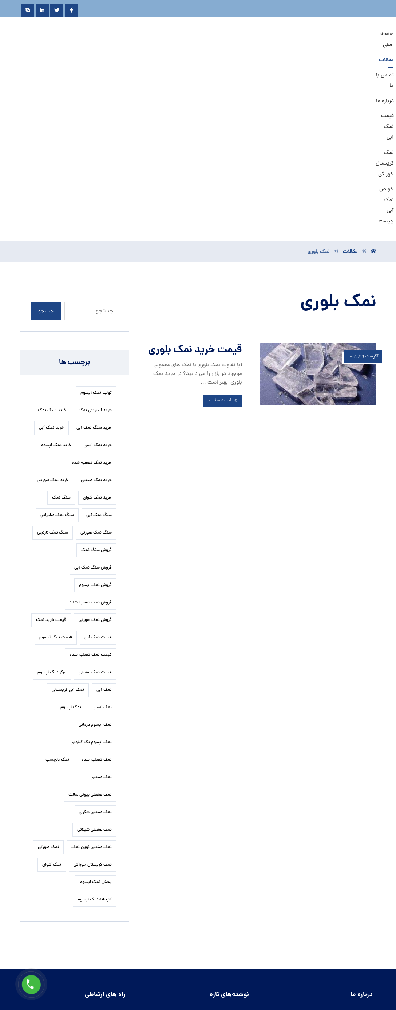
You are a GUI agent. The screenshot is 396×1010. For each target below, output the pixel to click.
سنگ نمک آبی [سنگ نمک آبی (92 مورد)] (99, 344)
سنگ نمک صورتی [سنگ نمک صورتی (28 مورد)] (96, 361)
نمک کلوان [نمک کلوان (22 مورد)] (51, 693)
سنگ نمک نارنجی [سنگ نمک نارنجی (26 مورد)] (52, 361)
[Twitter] (56, 10)
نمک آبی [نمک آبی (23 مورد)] (104, 518)
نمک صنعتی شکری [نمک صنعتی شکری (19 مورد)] (95, 641)
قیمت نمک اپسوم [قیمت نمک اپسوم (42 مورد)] (55, 466)
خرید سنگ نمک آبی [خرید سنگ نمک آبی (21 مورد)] (94, 256)
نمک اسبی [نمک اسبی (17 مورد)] (103, 536)
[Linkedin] (42, 10)
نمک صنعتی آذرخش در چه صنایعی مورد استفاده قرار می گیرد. (197, 906)
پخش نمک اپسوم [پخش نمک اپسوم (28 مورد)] (96, 711)
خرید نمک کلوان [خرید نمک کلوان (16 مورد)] (97, 326)
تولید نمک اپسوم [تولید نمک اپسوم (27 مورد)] (96, 221)
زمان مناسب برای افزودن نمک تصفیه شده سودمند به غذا (194, 865)
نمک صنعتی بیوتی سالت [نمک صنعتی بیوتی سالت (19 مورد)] (90, 623)
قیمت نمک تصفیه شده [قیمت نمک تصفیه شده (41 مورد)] (91, 483)
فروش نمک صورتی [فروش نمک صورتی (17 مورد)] (95, 448)
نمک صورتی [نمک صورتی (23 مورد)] (48, 676)
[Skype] (27, 10)
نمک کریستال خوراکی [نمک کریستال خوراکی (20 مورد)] (93, 693)
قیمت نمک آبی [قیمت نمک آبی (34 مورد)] (98, 466)
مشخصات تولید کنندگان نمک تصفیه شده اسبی (197, 922)
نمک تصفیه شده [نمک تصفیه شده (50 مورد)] (97, 588)
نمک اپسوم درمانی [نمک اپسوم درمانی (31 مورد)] (95, 553)
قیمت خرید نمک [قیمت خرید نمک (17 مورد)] (51, 448)
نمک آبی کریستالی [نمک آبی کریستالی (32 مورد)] (68, 518)
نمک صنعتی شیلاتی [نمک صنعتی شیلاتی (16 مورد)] (94, 658)
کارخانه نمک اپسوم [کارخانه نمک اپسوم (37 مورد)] (95, 728)
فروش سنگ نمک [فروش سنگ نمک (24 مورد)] (96, 379)
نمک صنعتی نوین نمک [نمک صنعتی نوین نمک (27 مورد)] (91, 676)
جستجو (46, 140)
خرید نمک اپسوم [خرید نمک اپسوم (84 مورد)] (56, 274)
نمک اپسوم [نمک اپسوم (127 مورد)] (70, 536)
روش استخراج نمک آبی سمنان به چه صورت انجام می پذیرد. (196, 959)
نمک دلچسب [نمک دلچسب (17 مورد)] (57, 588)
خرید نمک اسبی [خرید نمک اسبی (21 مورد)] (98, 274)
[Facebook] (71, 10)
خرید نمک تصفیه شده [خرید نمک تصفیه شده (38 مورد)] (92, 291)
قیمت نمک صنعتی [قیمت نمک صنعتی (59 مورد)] (95, 501)
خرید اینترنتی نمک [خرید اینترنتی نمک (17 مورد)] (95, 239)
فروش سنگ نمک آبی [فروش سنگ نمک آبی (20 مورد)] (93, 396)
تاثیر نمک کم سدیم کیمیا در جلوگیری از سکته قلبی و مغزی (195, 938)
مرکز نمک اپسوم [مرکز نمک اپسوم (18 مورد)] (51, 501)
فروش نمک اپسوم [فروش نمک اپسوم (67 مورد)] (95, 414)
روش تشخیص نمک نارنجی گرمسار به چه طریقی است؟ (198, 886)
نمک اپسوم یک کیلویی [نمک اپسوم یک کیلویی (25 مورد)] (91, 571)
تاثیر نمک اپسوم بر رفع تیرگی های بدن (206, 848)
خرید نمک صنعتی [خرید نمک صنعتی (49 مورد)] (96, 309)
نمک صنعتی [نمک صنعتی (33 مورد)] (101, 606)
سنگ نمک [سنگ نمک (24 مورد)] (61, 326)
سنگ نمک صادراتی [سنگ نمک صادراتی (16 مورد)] (57, 344)
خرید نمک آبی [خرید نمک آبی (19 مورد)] (51, 256)
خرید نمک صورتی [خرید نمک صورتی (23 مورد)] (52, 309)
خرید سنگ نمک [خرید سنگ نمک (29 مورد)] (52, 239)
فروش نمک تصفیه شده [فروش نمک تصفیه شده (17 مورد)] (91, 431)
